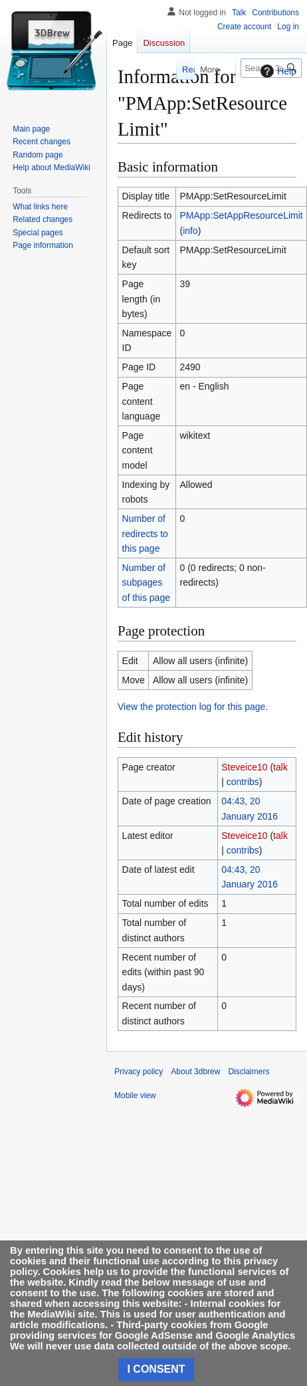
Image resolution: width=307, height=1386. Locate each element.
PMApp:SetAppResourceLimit (240, 215)
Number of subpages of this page (146, 582)
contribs (243, 781)
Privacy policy (138, 1071)
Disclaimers (248, 1071)
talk (280, 767)
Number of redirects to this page (145, 533)
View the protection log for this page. (193, 706)
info (190, 230)
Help (276, 71)
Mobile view (135, 1095)
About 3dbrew (195, 1071)
